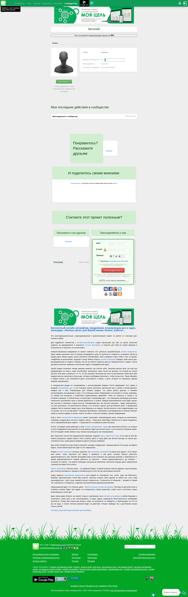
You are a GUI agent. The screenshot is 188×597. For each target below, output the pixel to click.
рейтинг (115, 183)
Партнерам (92, 558)
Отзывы (75, 561)
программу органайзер (100, 452)
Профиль (55, 43)
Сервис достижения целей (61, 567)
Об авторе (76, 558)
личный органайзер (92, 345)
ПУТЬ (29, 4)
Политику (124, 261)
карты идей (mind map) (109, 436)
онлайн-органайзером (85, 343)
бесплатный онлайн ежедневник (93, 569)
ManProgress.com (58, 545)
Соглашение (114, 261)
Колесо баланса (64, 452)
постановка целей (125, 567)
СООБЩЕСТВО (71, 4)
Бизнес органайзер (58, 469)
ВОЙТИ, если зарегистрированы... (113, 280)
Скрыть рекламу (84, 262)
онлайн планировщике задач (96, 427)
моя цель (97, 567)
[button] (184, 593)
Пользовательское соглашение (46, 554)
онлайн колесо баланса (74, 572)
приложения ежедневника (74, 475)
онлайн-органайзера (112, 496)
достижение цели (109, 567)
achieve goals (86, 567)
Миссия (75, 554)
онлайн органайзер (70, 569)
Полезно (109, 151)
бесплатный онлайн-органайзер (100, 487)
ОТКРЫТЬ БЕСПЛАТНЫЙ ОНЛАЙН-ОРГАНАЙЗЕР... (71, 510)
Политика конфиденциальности (46, 558)
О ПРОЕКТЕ (20, 4)
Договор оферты (40, 561)
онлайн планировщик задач (135, 569)
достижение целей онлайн (50, 569)
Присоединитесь (64, 81)
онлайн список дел (55, 572)
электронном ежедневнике (72, 417)
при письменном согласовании (124, 590)
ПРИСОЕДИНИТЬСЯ (113, 270)
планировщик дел (65, 388)
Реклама (91, 561)
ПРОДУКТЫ (47, 4)
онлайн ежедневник (129, 352)
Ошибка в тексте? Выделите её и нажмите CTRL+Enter (94, 586)
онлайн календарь (108, 359)
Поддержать (92, 554)
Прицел (76, 567)
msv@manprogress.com (50, 548)
